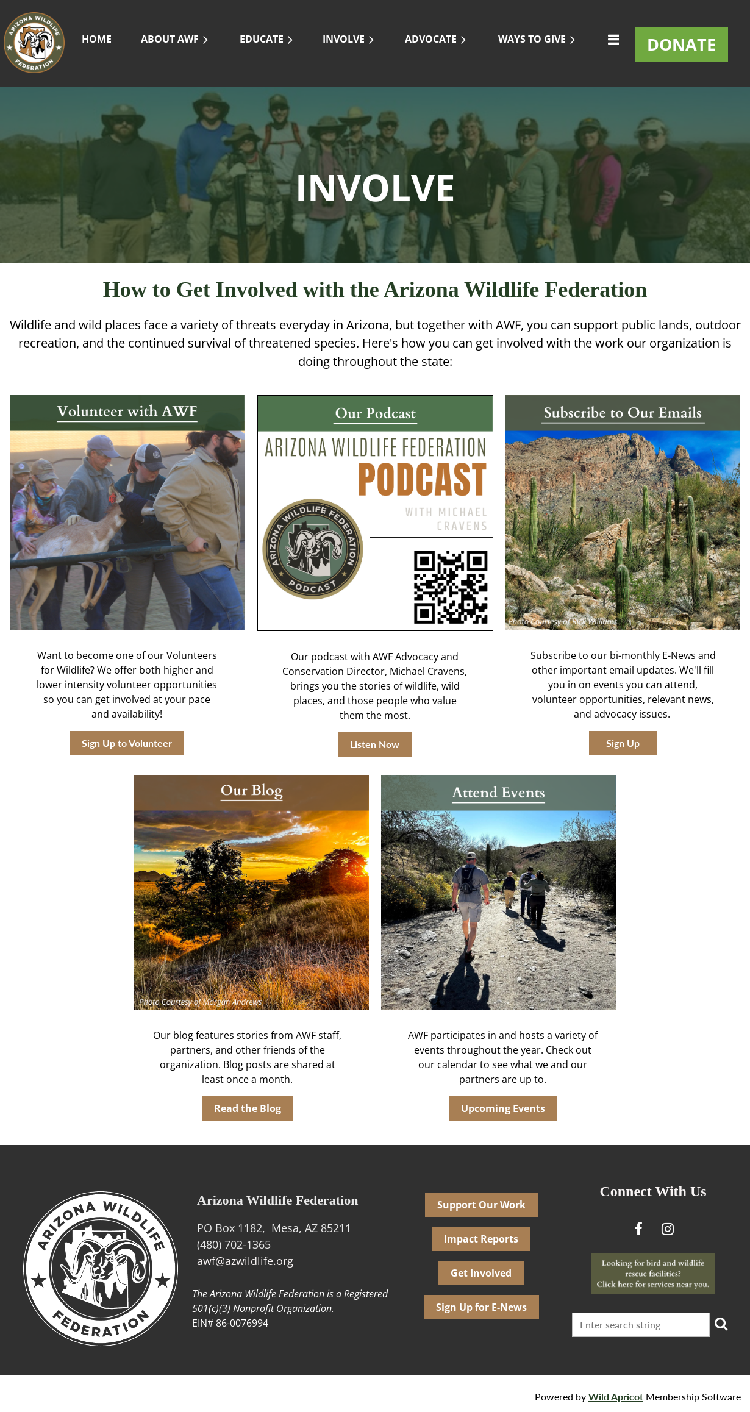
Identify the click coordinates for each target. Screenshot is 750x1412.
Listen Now (374, 744)
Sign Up (623, 743)
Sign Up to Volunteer (127, 743)
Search (721, 1324)
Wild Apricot (615, 1396)
